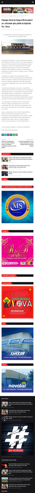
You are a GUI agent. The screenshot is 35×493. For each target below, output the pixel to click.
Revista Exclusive (6, 29)
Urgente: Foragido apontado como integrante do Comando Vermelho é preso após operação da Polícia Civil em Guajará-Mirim (21, 159)
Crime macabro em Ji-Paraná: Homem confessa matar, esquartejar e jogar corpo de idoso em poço (19, 166)
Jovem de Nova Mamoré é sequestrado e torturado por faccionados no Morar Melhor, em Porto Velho (19, 464)
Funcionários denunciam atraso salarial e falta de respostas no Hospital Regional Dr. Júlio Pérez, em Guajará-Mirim (20, 479)
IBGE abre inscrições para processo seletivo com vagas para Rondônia (21, 172)
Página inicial (4, 15)
